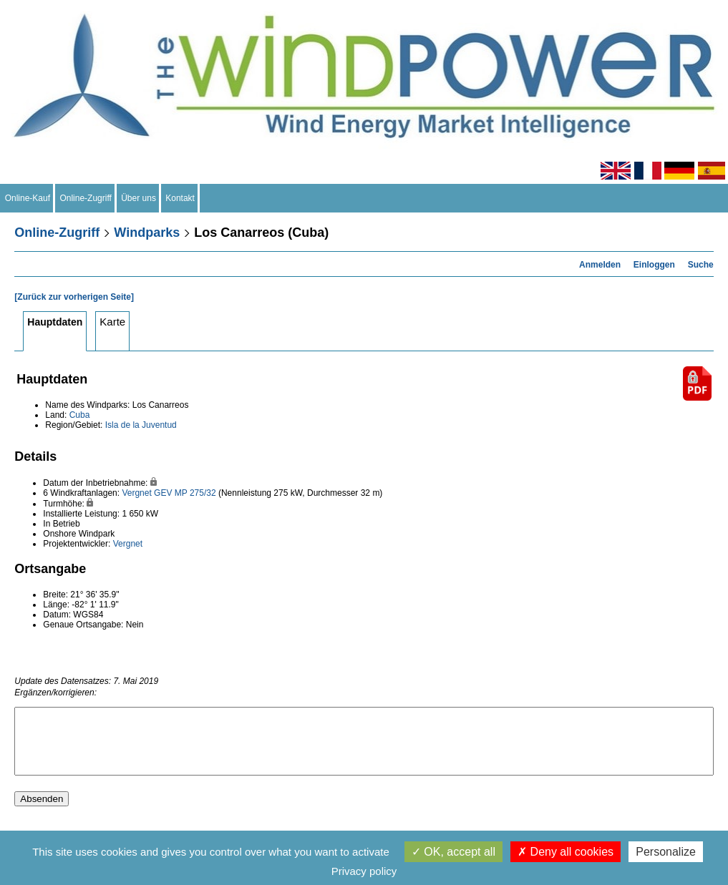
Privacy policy (364, 871)
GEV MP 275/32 (185, 493)
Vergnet (136, 493)
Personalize (666, 852)
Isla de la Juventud (141, 425)
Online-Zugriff (86, 198)
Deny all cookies (565, 852)
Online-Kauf (27, 198)
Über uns (139, 198)
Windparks (147, 232)
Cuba (79, 415)
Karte (112, 322)
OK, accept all (453, 852)
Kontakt (180, 198)
